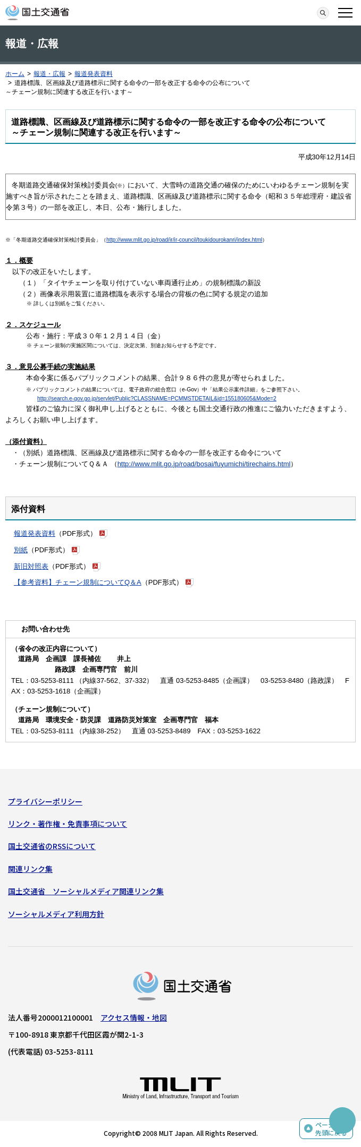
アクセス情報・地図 (133, 1017)
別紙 (21, 550)
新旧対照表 (31, 566)
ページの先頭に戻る (331, 1128)
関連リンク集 (30, 868)
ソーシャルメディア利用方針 (56, 914)
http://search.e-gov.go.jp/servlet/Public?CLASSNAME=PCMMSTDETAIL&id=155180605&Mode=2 (156, 398)
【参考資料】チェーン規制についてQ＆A (77, 582)
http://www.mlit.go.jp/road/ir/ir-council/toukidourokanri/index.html (184, 240)
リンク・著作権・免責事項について (67, 823)
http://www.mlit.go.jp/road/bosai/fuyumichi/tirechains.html (204, 464)
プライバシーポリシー (45, 801)
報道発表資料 (93, 74)
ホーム (14, 74)
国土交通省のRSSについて (52, 846)
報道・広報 (49, 74)
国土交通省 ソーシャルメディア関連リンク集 (86, 891)
